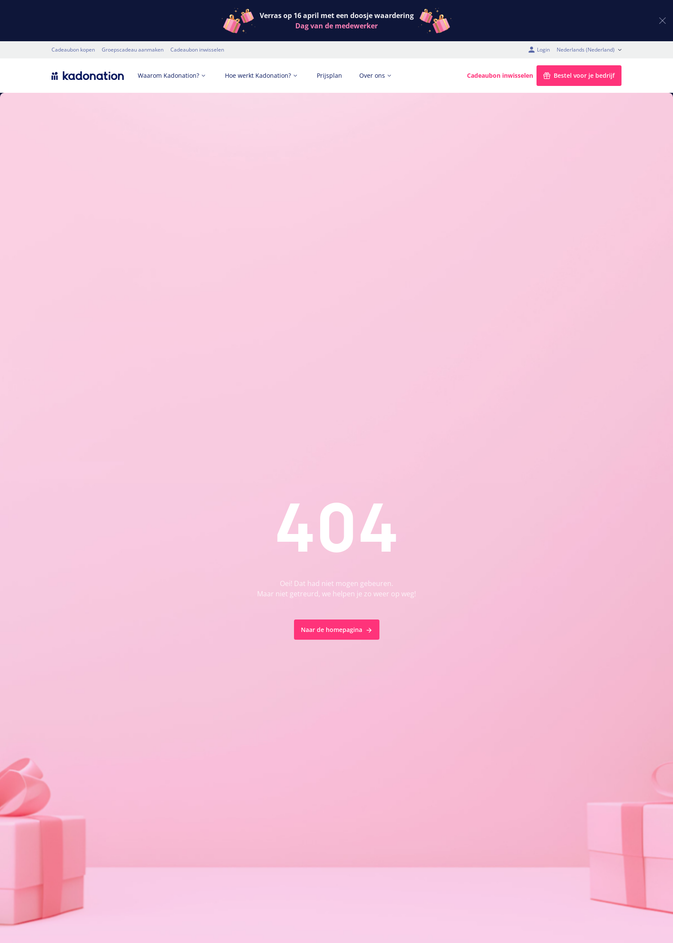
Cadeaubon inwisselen (197, 49)
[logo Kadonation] (88, 75)
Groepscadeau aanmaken (133, 49)
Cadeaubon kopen (73, 49)
